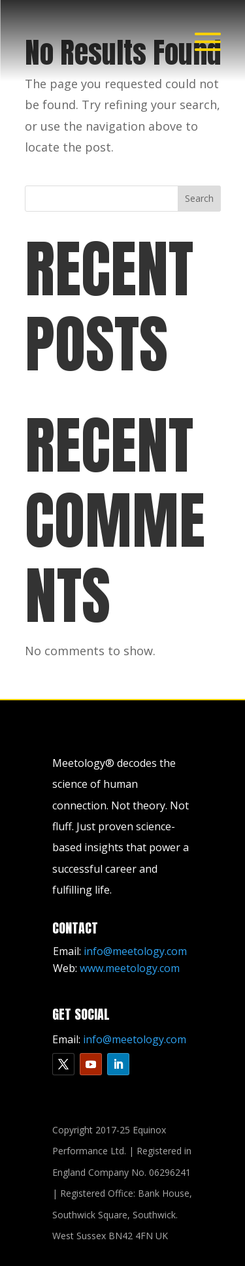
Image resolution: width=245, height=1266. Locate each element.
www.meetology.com (130, 968)
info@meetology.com (135, 951)
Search (199, 198)
